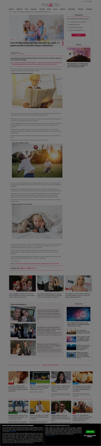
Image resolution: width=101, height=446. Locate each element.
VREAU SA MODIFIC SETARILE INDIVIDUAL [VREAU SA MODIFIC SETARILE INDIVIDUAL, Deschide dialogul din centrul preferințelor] (90, 436)
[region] (50, 434)
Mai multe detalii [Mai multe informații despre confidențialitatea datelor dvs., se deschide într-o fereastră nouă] (13, 431)
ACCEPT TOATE (90, 431)
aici (15, 439)
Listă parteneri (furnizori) (49, 435)
